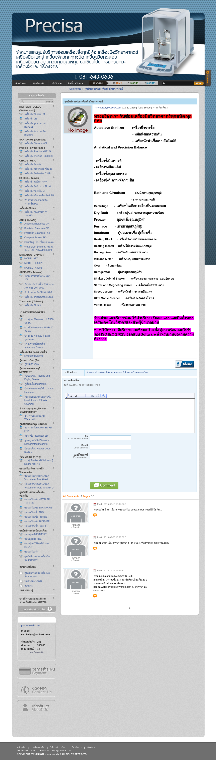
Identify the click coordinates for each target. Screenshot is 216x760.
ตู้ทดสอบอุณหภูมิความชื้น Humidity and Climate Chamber (37, 400)
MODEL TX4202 (33, 267)
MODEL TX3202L (33, 263)
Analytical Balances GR (36, 223)
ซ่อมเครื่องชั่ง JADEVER (37, 521)
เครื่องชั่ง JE (30, 118)
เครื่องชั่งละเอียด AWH (35, 181)
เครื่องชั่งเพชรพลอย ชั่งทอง (38, 168)
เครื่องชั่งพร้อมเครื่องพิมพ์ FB (39, 195)
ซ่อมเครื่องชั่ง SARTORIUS (38, 507)
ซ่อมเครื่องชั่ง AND (34, 512)
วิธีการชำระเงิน (36, 671)
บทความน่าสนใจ (33, 581)
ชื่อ (76, 437)
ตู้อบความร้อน (31, 364)
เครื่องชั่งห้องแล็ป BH (35, 190)
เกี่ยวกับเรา (36, 707)
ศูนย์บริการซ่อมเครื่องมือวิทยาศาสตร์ (104, 88)
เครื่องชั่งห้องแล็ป (33, 164)
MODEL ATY (31, 258)
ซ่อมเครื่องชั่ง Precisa (35, 516)
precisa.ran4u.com (30, 625)
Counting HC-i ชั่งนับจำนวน (39, 242)
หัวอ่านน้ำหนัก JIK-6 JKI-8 (38, 292)
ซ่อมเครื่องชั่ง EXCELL (36, 526)
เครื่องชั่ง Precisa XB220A (38, 151)
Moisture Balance (33, 355)
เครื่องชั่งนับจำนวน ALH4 (37, 186)
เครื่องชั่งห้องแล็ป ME (35, 114)
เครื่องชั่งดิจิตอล (32, 305)
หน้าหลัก (21, 747)
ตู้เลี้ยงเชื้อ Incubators (35, 384)
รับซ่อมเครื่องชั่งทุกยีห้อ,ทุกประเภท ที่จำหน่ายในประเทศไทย (117, 372)
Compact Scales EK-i (35, 237)
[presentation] (118, 472)
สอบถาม (28, 585)
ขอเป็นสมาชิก (37, 652)
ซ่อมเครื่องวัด (31, 551)
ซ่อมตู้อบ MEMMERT (35, 534)
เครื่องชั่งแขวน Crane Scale (38, 297)
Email (76, 446)
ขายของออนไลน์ (52, 754)
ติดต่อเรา (36, 689)
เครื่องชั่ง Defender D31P (37, 173)
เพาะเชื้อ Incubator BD (36, 435)
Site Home (75, 88)
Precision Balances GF (36, 228)
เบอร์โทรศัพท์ (76, 456)
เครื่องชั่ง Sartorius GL (36, 143)
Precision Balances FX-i (37, 233)
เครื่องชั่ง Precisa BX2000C (38, 156)
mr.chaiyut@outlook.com (35, 634)
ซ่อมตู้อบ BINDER (33, 538)
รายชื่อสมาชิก (37, 747)
